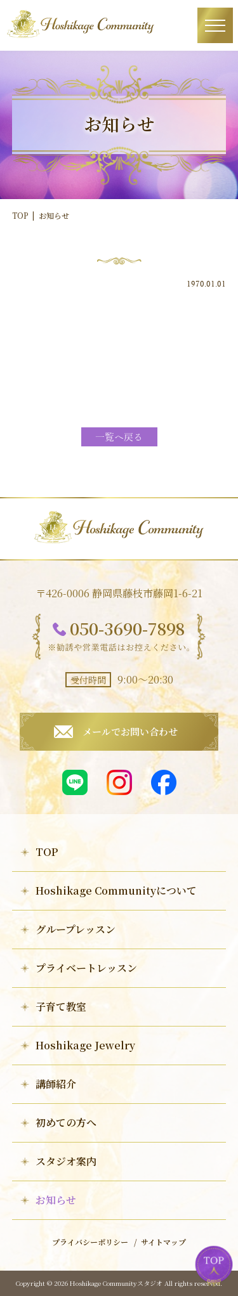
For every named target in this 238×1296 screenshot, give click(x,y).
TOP (20, 215)
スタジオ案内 (66, 1161)
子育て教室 (61, 1006)
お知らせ (56, 1200)
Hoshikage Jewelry (85, 1045)
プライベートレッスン (86, 968)
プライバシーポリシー (90, 1241)
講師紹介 (56, 1084)
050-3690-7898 (127, 628)
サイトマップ (163, 1241)
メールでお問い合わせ (130, 731)
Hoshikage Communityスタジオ (116, 1283)
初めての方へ (66, 1122)
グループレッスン (76, 929)
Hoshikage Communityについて (116, 890)
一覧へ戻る (119, 437)
